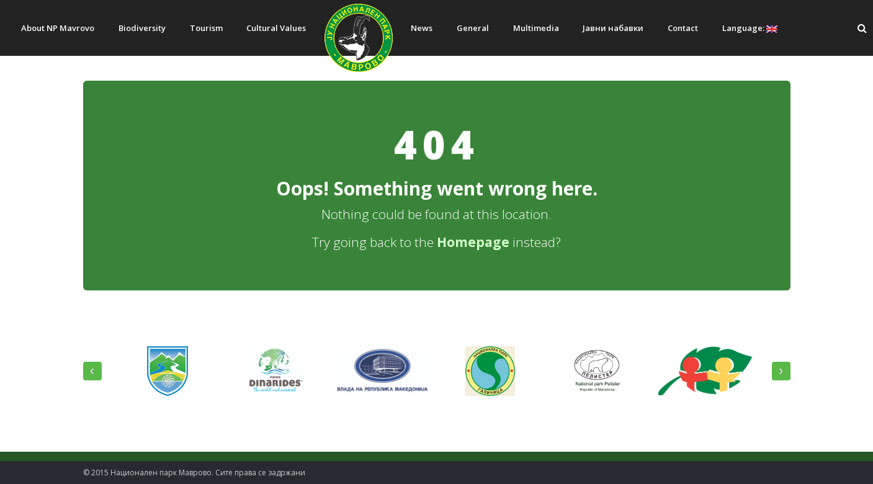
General (473, 28)
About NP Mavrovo (57, 28)
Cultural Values (276, 28)
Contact (683, 28)
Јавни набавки (613, 28)
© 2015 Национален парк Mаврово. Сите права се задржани (194, 472)
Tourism (206, 28)
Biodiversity (142, 28)
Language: (749, 28)
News (421, 28)
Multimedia (536, 28)
